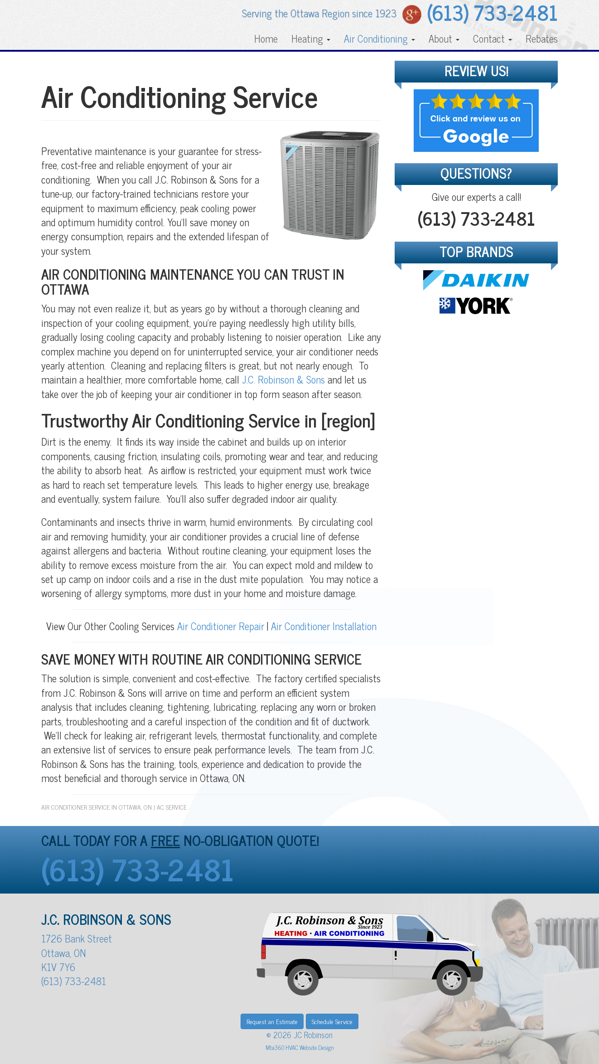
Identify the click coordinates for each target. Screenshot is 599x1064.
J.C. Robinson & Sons (283, 379)
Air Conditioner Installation (324, 625)
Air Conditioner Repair (219, 625)
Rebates (542, 38)
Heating (310, 38)
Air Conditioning (379, 38)
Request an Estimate (272, 1021)
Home (266, 38)
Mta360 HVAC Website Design (300, 1047)
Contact (492, 38)
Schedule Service (332, 1021)
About (444, 38)
